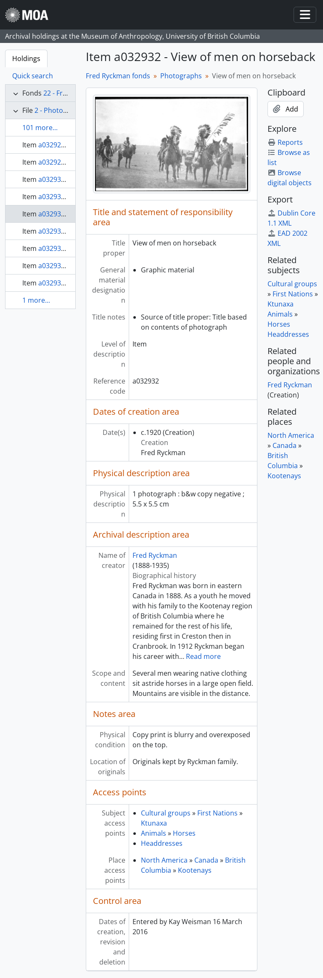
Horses (184, 833)
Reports (285, 142)
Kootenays (195, 870)
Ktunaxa (154, 823)
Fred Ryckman (154, 555)
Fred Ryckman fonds (118, 75)
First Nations (217, 813)
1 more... (36, 300)
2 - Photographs (59, 110)
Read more (203, 656)
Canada (206, 860)
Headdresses (162, 843)
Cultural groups (166, 813)
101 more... (40, 127)
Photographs (181, 75)
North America (164, 860)
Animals (153, 833)
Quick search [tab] (32, 75)
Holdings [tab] (26, 58)
